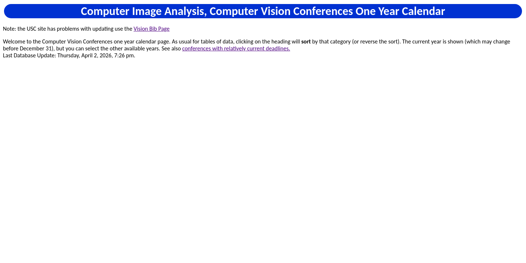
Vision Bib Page (151, 28)
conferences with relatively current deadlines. (236, 48)
